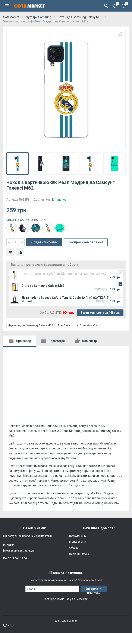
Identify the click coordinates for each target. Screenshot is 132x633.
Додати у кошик (44, 242)
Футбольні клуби (86, 325)
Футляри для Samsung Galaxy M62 (30, 325)
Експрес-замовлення (85, 242)
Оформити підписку (93, 589)
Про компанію (77, 535)
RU (12, 625)
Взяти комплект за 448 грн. (100, 312)
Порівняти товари (79, 553)
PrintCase (63, 325)
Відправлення (78, 541)
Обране (73, 547)
